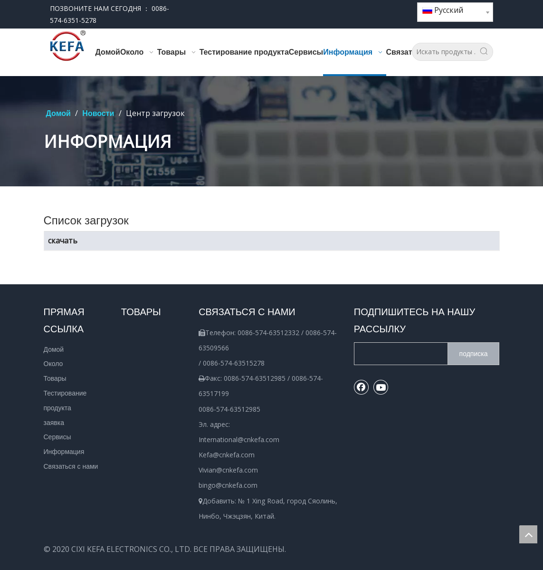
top (528, 534)
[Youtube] (394, 8)
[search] (398, 354)
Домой (54, 349)
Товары (55, 378)
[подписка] (474, 353)
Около (53, 363)
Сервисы (57, 437)
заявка (54, 422)
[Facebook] (378, 8)
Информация (64, 451)
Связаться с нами (71, 466)
